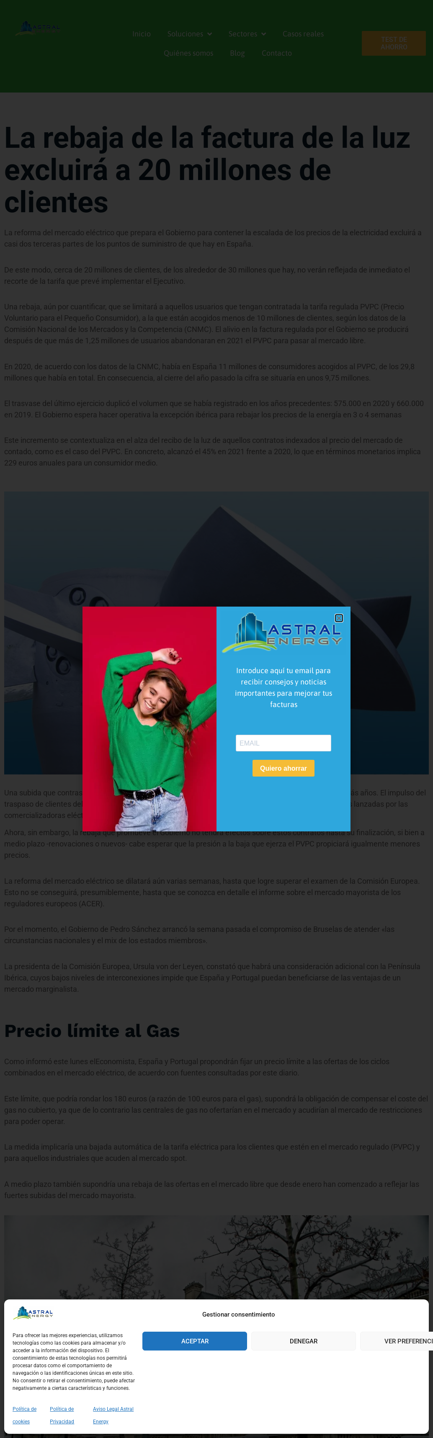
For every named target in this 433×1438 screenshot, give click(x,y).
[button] (339, 618)
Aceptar (195, 1341)
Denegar (303, 1341)
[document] (216, 719)
